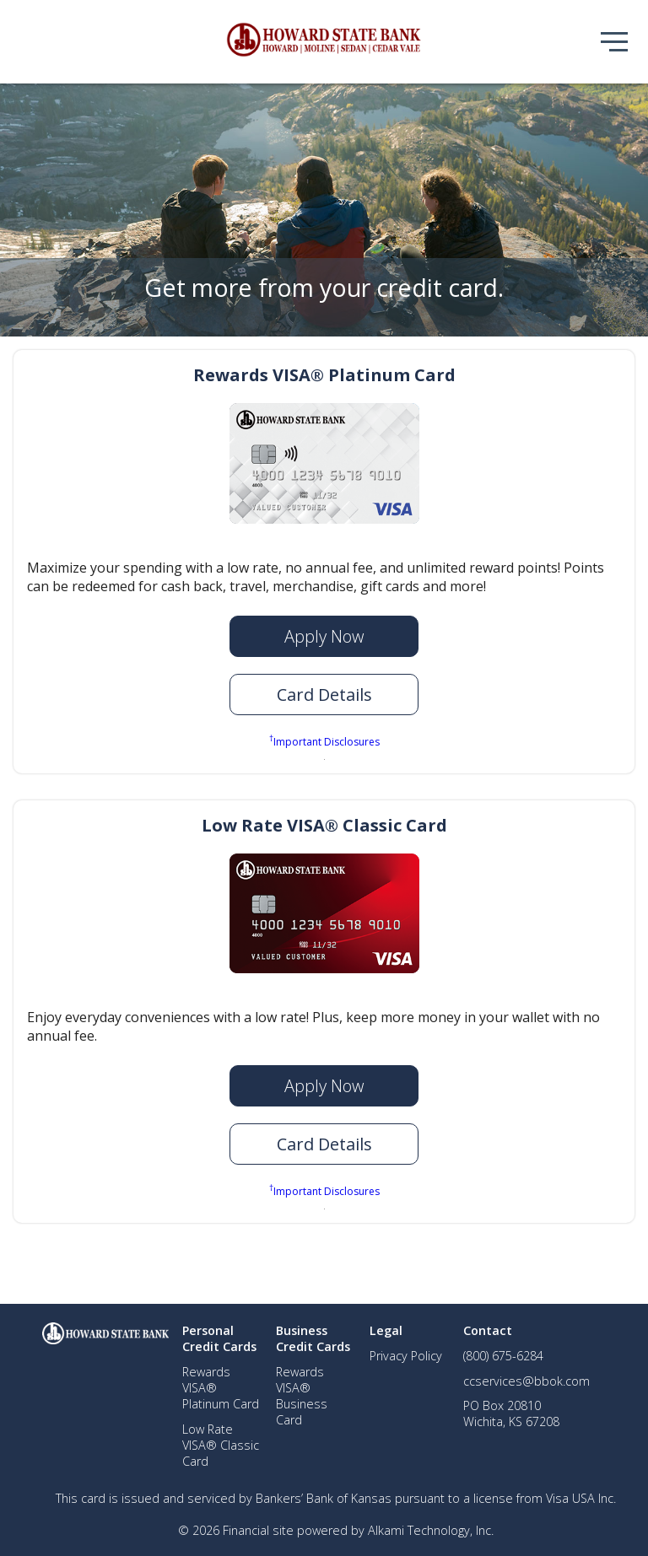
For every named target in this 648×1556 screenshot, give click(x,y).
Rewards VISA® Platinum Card (324, 374)
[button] (324, 694)
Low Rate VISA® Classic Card (324, 825)
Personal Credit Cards (219, 1338)
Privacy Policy (406, 1356)
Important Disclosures (324, 740)
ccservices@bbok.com (526, 1381)
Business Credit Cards (313, 1338)
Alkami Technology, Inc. (431, 1530)
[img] (324, 42)
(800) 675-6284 (503, 1356)
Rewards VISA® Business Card (301, 1396)
